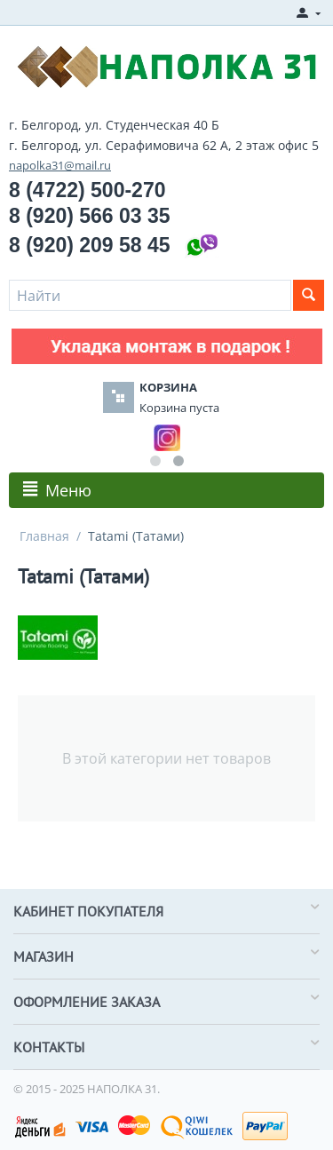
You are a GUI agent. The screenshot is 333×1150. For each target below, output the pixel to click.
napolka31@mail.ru (60, 165)
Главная (44, 535)
